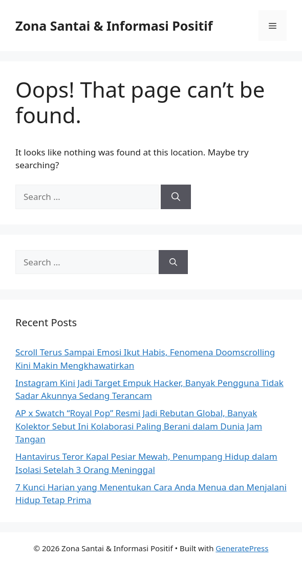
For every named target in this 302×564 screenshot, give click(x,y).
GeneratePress (241, 548)
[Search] (176, 197)
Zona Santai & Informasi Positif (113, 25)
